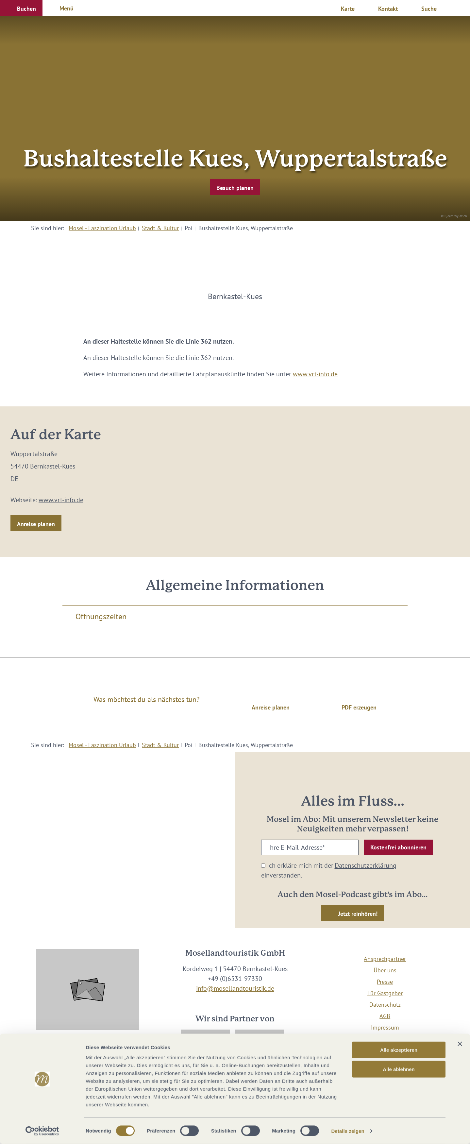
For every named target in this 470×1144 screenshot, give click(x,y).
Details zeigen (347, 1131)
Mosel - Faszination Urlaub (102, 228)
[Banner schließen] (460, 1044)
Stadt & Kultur (160, 228)
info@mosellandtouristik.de (235, 988)
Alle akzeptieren (398, 1050)
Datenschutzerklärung (365, 865)
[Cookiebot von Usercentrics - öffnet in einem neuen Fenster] (42, 1131)
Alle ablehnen (399, 1069)
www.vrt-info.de (315, 374)
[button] (21, 8)
